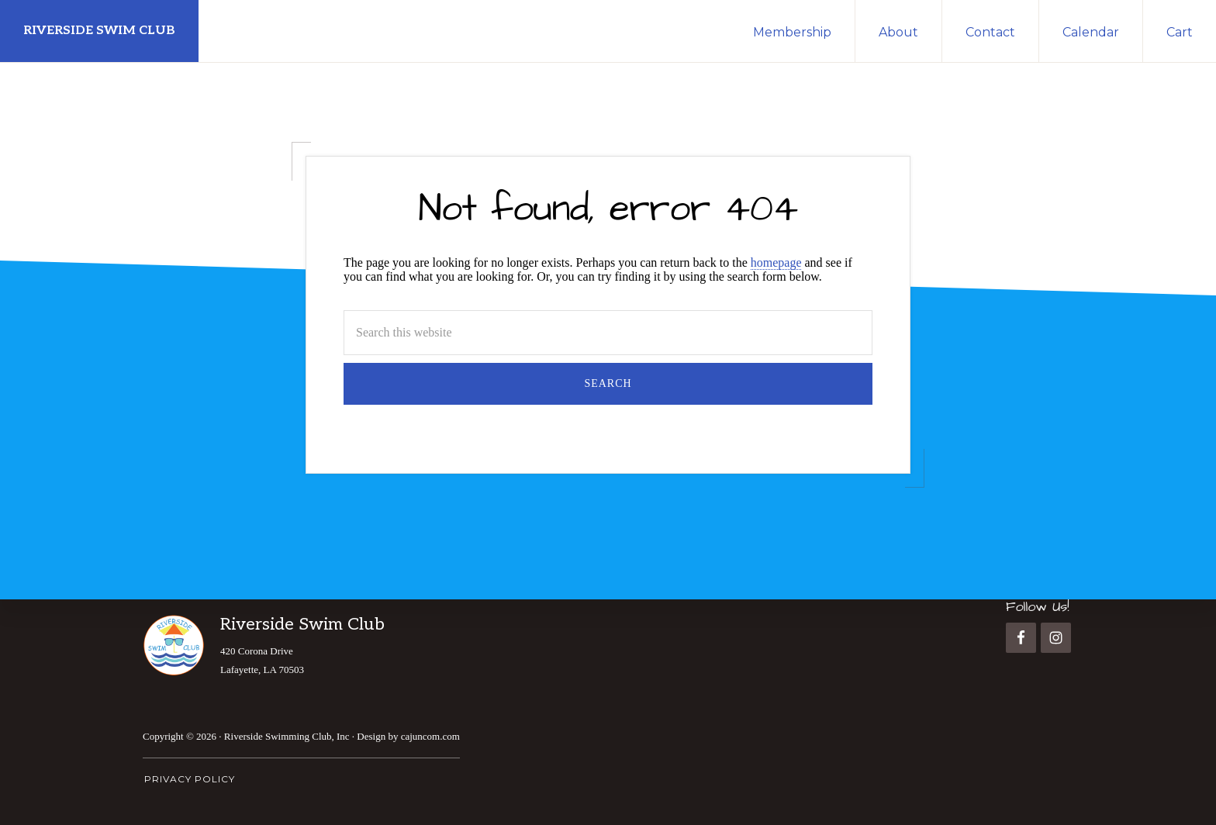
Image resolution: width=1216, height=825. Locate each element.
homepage (776, 262)
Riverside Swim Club (99, 30)
